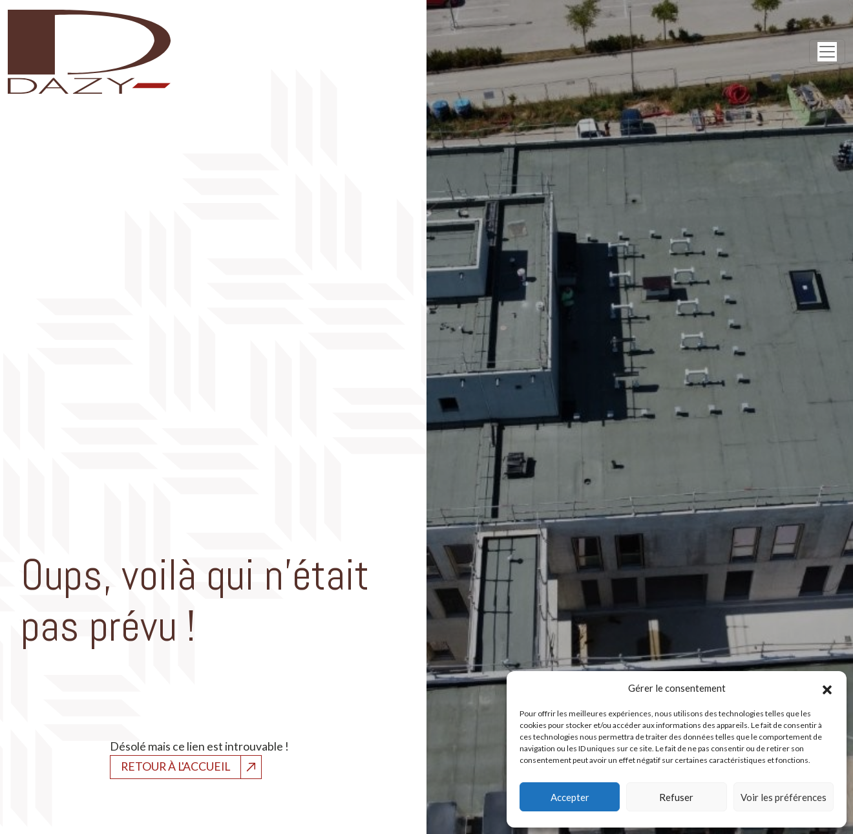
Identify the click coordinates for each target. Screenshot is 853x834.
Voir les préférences (784, 797)
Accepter (570, 797)
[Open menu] (827, 52)
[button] (827, 687)
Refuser (676, 797)
